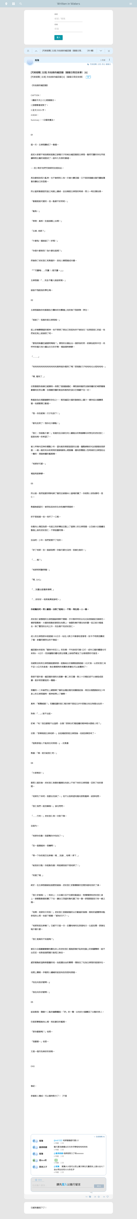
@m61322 (58, 1140)
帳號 (56, 14)
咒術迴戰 (93, 64)
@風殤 (57, 1166)
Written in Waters (68, 3)
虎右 (103, 64)
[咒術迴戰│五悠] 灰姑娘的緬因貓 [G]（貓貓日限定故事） (57, 77)
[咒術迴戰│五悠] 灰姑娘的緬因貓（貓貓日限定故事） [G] (59, 72)
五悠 (99, 64)
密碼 (56, 25)
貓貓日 (108, 64)
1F (87, 77)
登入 (58, 37)
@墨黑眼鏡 (58, 1153)
